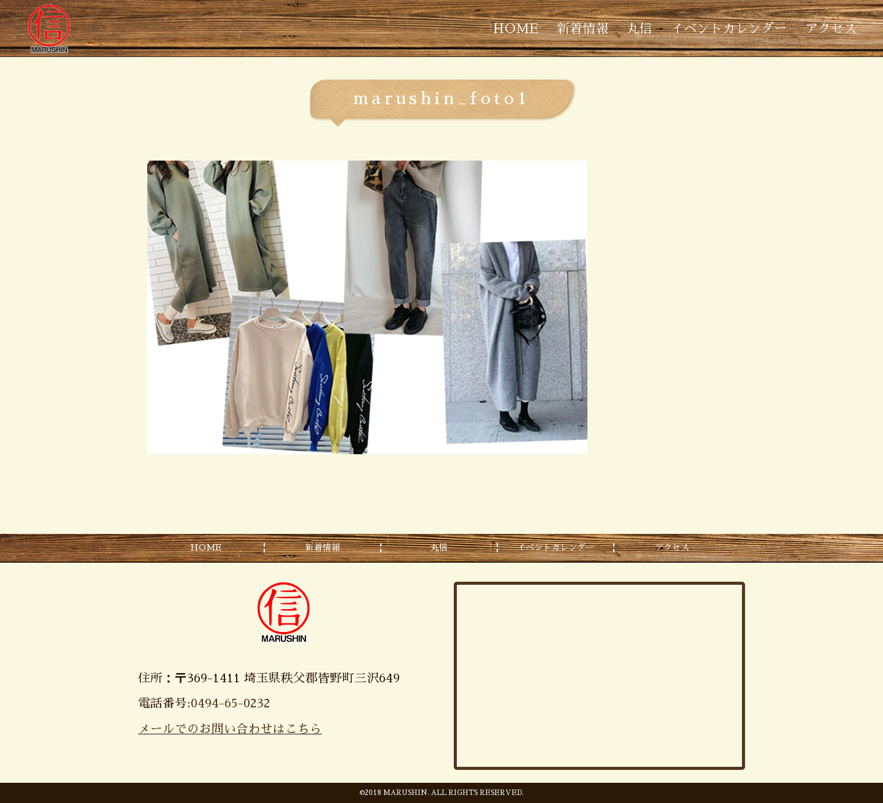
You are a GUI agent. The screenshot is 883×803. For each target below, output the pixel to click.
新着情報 (582, 28)
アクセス (831, 28)
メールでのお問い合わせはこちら (230, 729)
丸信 (639, 28)
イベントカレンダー (729, 28)
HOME (515, 28)
